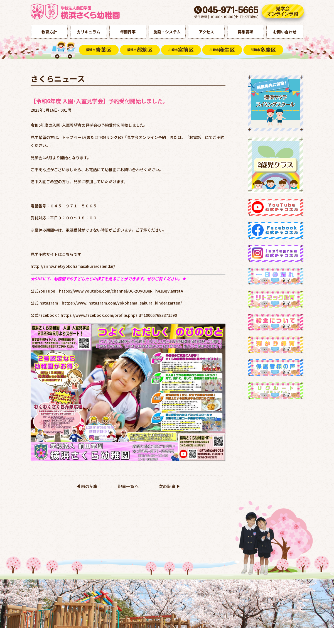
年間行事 (128, 32)
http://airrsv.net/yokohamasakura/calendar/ (73, 266)
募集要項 (245, 32)
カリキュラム (88, 32)
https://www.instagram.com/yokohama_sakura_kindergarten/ (122, 303)
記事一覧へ (128, 486)
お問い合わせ (284, 32)
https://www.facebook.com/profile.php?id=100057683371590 (119, 315)
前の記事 (89, 486)
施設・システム (167, 32)
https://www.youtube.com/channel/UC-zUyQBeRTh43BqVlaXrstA (121, 291)
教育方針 (49, 32)
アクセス (206, 32)
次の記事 (167, 486)
